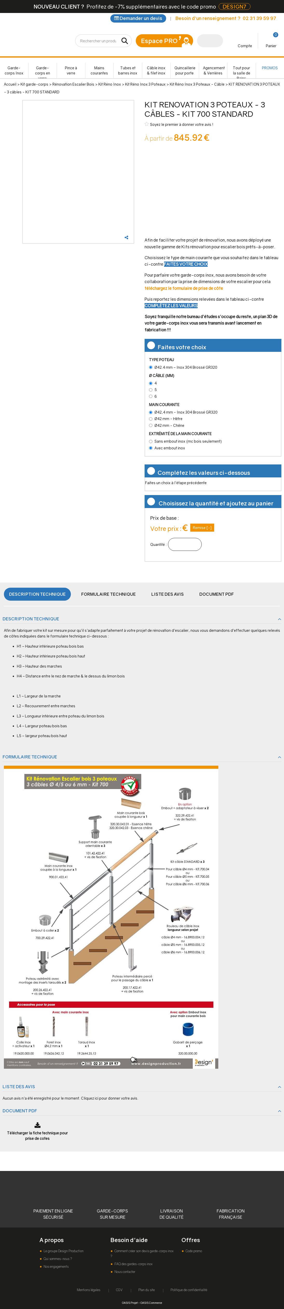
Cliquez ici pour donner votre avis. (109, 1098)
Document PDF (216, 594)
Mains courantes (99, 70)
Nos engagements (56, 1267)
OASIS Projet (130, 1302)
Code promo (193, 1251)
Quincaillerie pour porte (184, 70)
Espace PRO (159, 40)
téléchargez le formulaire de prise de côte (184, 288)
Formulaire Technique (108, 594)
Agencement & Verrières (214, 70)
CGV (119, 1290)
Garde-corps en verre (42, 72)
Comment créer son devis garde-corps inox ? (141, 1253)
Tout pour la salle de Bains (241, 72)
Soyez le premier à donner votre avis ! (179, 124)
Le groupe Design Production (63, 1251)
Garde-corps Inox (14, 70)
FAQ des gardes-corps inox (133, 1264)
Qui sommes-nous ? (57, 1259)
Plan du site (146, 1290)
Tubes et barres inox (127, 70)
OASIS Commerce (151, 1302)
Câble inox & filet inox (156, 70)
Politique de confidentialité (189, 1290)
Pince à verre (71, 70)
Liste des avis (167, 594)
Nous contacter (124, 1272)
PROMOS (270, 68)
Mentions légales (88, 1290)
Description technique (37, 594)
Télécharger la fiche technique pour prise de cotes (37, 1136)
